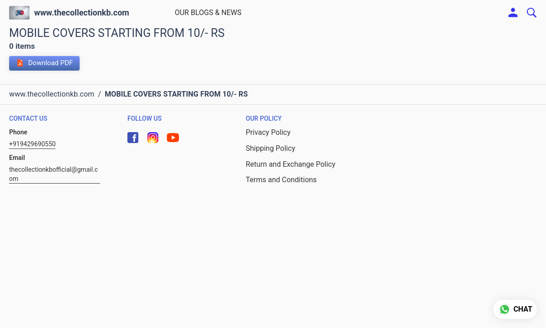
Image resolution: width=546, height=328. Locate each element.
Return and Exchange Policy (290, 164)
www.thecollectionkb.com (81, 12)
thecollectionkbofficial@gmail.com (53, 174)
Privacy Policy (268, 132)
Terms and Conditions (281, 179)
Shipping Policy (270, 148)
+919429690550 (32, 144)
